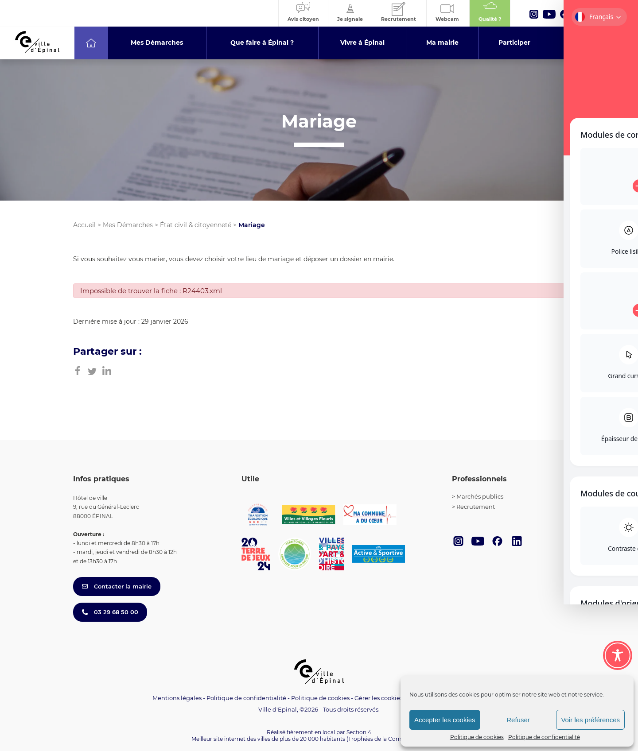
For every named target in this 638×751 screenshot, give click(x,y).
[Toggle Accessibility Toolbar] (617, 655)
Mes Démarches (128, 225)
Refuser (518, 720)
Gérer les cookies (378, 698)
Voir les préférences (590, 720)
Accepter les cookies (444, 720)
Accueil (84, 225)
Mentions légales (177, 697)
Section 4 (358, 732)
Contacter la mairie (117, 586)
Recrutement (475, 506)
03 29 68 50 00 (110, 612)
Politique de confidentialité (544, 737)
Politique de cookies (477, 737)
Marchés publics (479, 496)
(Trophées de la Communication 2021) (396, 739)
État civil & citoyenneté (195, 225)
